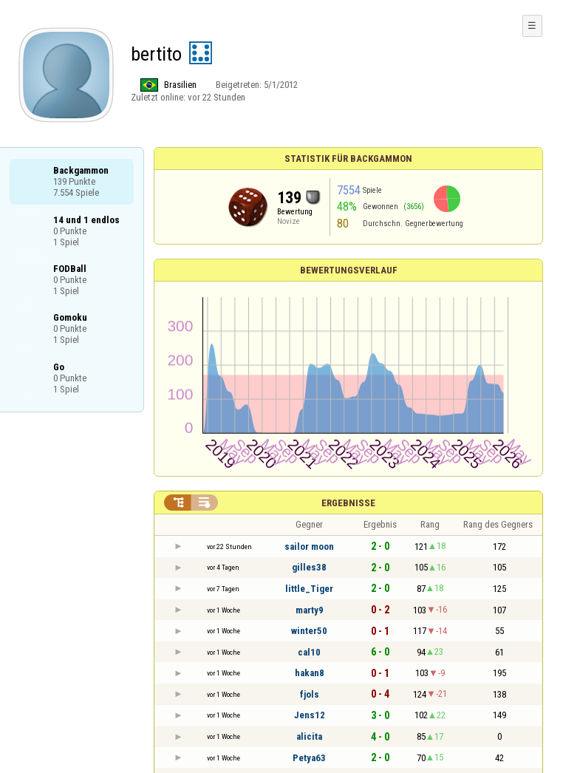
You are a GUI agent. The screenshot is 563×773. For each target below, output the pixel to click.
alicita (309, 736)
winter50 (309, 630)
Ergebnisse (348, 502)
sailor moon (309, 546)
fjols (309, 694)
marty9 (310, 610)
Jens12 (309, 715)
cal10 (309, 652)
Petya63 (309, 757)
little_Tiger (309, 588)
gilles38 (309, 567)
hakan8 (309, 672)
